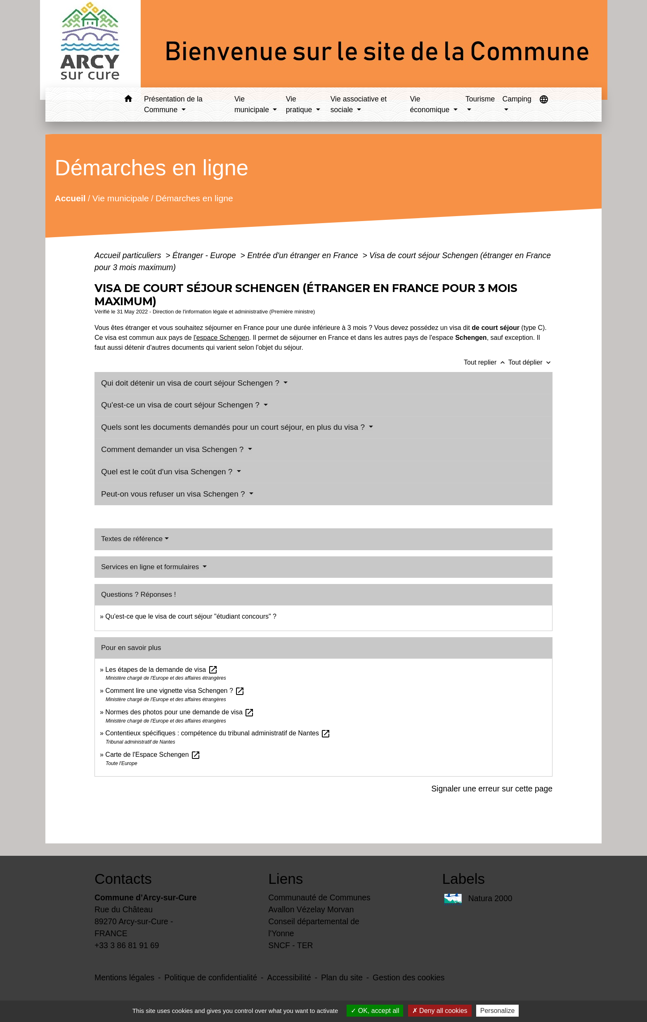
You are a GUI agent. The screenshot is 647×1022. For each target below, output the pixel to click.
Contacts (123, 879)
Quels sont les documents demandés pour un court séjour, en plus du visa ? (234, 427)
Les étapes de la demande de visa (161, 669)
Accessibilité (289, 977)
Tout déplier (530, 362)
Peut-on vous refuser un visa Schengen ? (174, 494)
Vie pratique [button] (300, 104)
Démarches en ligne (194, 198)
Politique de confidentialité (210, 977)
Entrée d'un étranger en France (303, 255)
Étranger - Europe (205, 255)
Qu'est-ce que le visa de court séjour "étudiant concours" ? (190, 616)
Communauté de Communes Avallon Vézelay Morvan (319, 903)
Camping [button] (516, 99)
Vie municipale (120, 198)
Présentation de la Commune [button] (173, 104)
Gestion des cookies (408, 977)
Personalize (497, 1010)
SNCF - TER (290, 945)
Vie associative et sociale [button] (359, 104)
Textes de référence (132, 539)
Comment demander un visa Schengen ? (173, 449)
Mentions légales (124, 977)
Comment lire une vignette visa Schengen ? (175, 690)
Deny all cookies (440, 1010)
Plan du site (342, 977)
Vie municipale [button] (252, 104)
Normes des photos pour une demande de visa (179, 712)
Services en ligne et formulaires (151, 567)
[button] (128, 100)
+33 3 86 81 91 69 (126, 945)
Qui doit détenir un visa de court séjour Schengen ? (191, 383)
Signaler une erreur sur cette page (492, 788)
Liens (285, 879)
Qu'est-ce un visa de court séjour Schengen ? (181, 404)
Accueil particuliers (128, 255)
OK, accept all (375, 1010)
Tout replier (486, 362)
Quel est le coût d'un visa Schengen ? (168, 471)
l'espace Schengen (221, 337)
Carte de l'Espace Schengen (153, 754)
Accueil (69, 198)
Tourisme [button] (480, 99)
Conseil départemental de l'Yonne (313, 927)
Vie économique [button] (430, 104)
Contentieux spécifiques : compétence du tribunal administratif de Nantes (218, 733)
